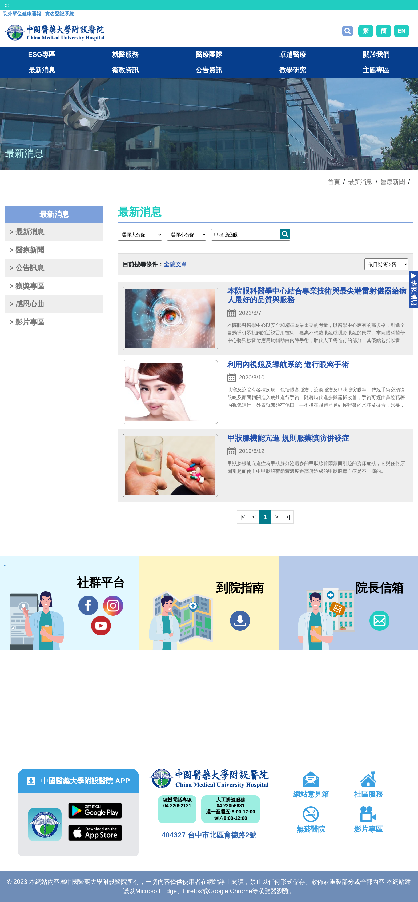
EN (401, 30)
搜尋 (347, 31)
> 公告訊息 (26, 268)
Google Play (95, 811)
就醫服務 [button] (125, 54)
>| (287, 517)
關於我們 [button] (376, 54)
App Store (95, 833)
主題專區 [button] (376, 70)
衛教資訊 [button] (125, 70)
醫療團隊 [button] (209, 54)
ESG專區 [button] (41, 54)
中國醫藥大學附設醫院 (209, 778)
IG (113, 606)
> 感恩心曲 (26, 304)
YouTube (101, 625)
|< (242, 517)
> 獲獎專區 (26, 286)
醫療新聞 (392, 181)
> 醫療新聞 (26, 250)
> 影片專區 (26, 322)
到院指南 (240, 621)
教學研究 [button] (292, 70)
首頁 (334, 181)
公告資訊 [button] (209, 70)
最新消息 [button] (42, 70)
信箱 (379, 621)
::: (7, 5)
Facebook (88, 605)
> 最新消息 (26, 232)
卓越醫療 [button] (292, 54)
